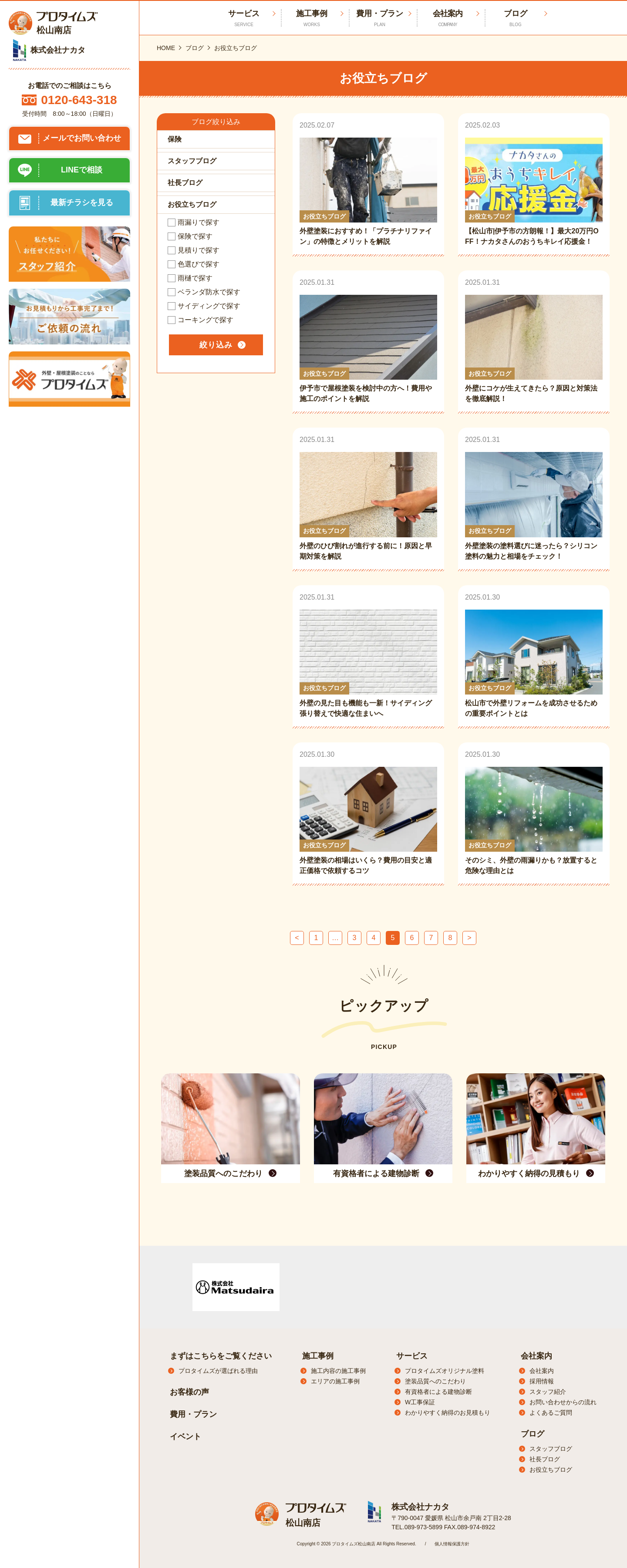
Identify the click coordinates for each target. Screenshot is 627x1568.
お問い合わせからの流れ (563, 1402)
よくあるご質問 (550, 1412)
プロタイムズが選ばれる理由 (218, 1370)
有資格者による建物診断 (438, 1391)
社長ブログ (544, 1459)
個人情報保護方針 (452, 1543)
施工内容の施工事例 (338, 1370)
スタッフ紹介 (547, 1391)
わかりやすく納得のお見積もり (447, 1412)
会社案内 (447, 18)
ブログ (515, 18)
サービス (412, 1356)
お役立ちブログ (550, 1469)
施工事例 (311, 18)
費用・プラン (379, 18)
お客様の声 (189, 1392)
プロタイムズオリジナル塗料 (444, 1370)
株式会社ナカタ (418, 1506)
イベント (185, 1436)
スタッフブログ (550, 1448)
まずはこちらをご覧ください (221, 1356)
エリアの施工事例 (335, 1381)
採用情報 (541, 1381)
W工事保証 (420, 1402)
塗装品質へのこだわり (435, 1381)
